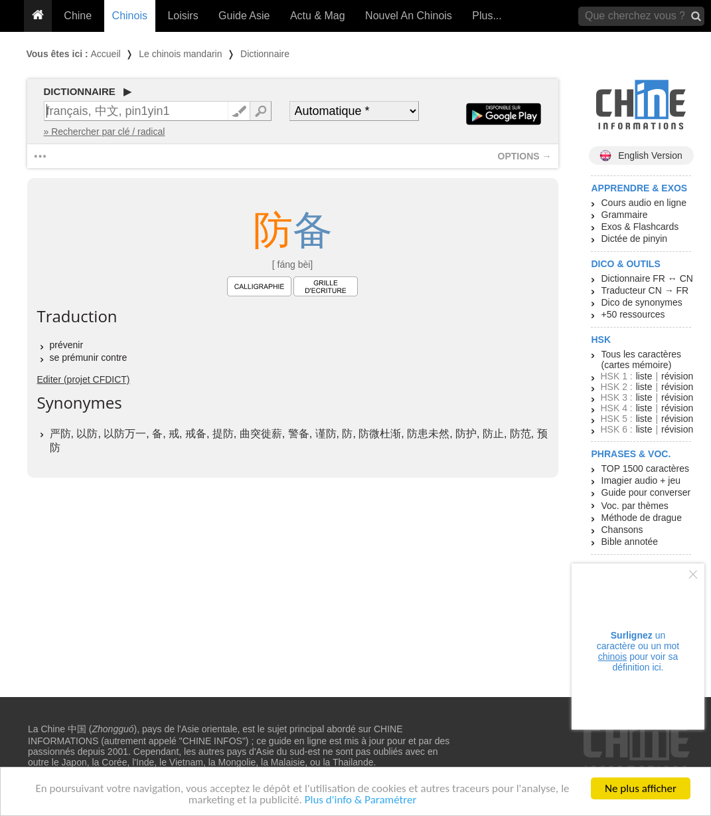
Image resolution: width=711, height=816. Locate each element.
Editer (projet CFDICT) (83, 379)
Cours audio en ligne (643, 202)
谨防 (326, 433)
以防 (87, 433)
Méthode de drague (641, 517)
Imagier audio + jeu (640, 480)
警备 (298, 433)
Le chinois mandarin (180, 54)
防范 (520, 433)
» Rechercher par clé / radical (104, 131)
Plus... (486, 15)
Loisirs (182, 15)
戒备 (195, 433)
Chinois (129, 15)
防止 (493, 433)
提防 (223, 433)
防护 (466, 433)
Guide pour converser (646, 492)
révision (677, 376)
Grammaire (624, 214)
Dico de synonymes (641, 302)
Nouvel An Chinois (408, 15)
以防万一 (125, 433)
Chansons (622, 529)
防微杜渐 (379, 433)
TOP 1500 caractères (645, 468)
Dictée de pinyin (634, 238)
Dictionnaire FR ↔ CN (647, 278)
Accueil (106, 54)
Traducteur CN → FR (645, 290)
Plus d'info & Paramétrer (361, 800)
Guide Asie (244, 15)
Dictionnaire (264, 54)
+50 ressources (633, 314)
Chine (78, 15)
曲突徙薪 (261, 433)
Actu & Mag (317, 15)
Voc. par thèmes (635, 505)
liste (644, 376)
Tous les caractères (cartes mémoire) (641, 359)
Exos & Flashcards (640, 226)
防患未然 (428, 433)
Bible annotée (630, 541)
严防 (60, 433)
